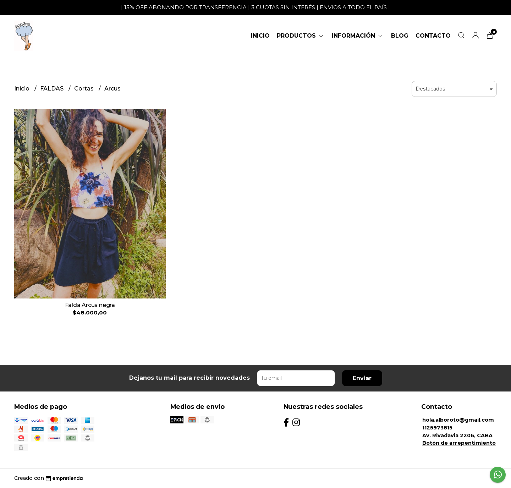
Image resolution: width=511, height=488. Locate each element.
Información (358, 35)
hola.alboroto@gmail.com (458, 420)
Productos (301, 35)
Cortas (84, 88)
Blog (399, 35)
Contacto (433, 35)
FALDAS (52, 88)
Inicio (260, 35)
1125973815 (437, 427)
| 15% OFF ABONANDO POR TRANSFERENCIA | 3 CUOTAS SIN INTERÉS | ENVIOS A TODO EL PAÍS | (255, 7)
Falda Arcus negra (90, 305)
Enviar (362, 378)
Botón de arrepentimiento (459, 443)
